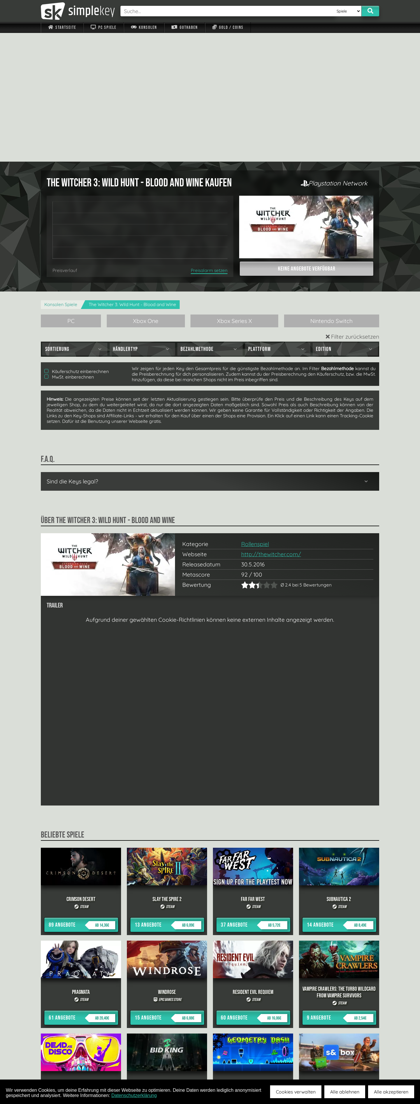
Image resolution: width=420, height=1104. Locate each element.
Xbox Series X (234, 192)
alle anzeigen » (210, 1002)
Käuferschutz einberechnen (76, 242)
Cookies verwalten (296, 1092)
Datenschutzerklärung (134, 1095)
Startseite (62, 27)
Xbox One (145, 192)
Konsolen (144, 27)
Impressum (65, 1065)
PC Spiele (103, 27)
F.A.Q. (173, 1065)
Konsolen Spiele (60, 176)
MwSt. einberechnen (69, 248)
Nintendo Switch (331, 192)
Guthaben (184, 27)
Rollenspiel (255, 415)
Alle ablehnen (344, 1092)
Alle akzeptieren (391, 1092)
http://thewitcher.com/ (271, 425)
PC (71, 192)
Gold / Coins (228, 27)
